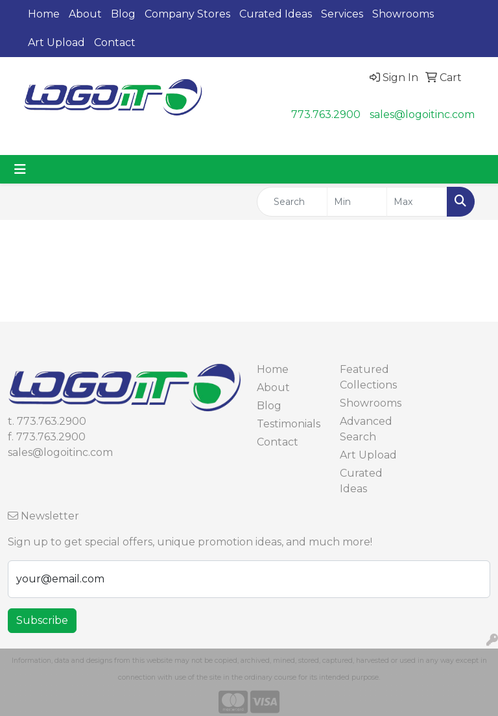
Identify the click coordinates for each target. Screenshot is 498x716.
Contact (115, 42)
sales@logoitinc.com (422, 114)
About (85, 14)
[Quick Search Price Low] (357, 202)
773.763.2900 (326, 114)
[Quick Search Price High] (416, 202)
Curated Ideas (275, 14)
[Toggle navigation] (20, 169)
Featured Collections (368, 377)
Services (342, 14)
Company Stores (187, 14)
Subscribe (42, 620)
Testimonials (288, 424)
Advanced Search (366, 429)
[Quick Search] (292, 202)
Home (44, 14)
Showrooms (403, 14)
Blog (123, 14)
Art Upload (56, 42)
